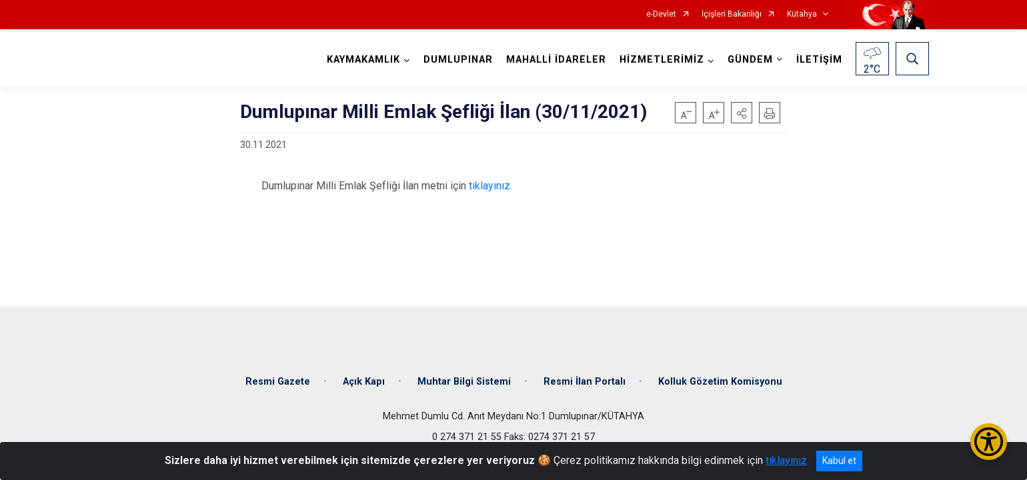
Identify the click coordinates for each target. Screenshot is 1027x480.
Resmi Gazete (277, 381)
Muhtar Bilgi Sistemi (464, 381)
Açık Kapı (364, 381)
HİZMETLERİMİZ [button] (662, 59)
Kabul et (839, 460)
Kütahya (802, 14)
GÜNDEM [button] (750, 59)
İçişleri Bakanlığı (732, 14)
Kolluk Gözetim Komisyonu (720, 381)
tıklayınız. (490, 185)
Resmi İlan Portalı (585, 381)
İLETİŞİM (819, 59)
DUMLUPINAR (458, 59)
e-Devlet (661, 14)
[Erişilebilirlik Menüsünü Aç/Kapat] (988, 441)
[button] (741, 112)
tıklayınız (786, 460)
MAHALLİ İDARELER (556, 59)
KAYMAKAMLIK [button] (363, 59)
